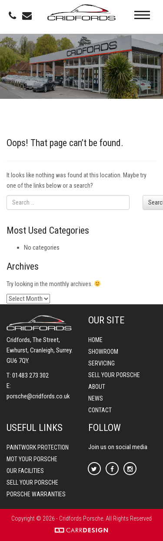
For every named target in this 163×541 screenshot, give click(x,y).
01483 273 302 (30, 375)
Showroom (103, 351)
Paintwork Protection (38, 447)
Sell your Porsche (114, 375)
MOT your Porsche (32, 459)
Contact (100, 410)
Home (95, 339)
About (96, 386)
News (95, 398)
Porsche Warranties (36, 494)
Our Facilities (25, 470)
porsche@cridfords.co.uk (38, 396)
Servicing (101, 363)
